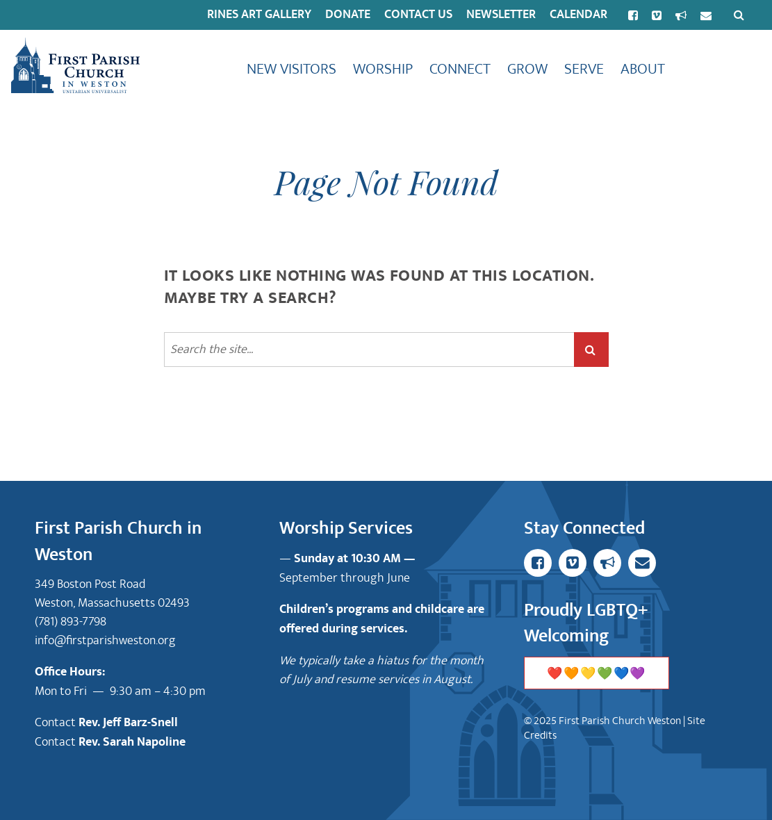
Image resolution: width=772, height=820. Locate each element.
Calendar (578, 14)
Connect (460, 68)
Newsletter (501, 14)
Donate (347, 14)
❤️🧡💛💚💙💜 (596, 674)
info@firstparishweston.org (105, 640)
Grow (527, 68)
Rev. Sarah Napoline (132, 742)
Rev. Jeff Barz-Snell (128, 722)
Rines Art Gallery (259, 14)
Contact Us (418, 14)
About (643, 68)
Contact (57, 722)
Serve (584, 68)
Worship (383, 68)
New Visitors (291, 68)
